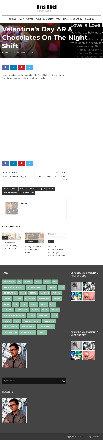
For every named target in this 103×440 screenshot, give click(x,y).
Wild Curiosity (45, 19)
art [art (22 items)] (54, 282)
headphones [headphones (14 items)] (44, 299)
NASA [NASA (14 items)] (52, 304)
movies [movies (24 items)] (33, 304)
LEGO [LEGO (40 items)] (24, 304)
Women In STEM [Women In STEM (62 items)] (10, 332)
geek (43, 188)
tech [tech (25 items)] (55, 315)
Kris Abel (8, 52)
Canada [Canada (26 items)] (52, 287)
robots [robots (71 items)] (55, 310)
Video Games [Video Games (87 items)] (49, 321)
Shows (12, 19)
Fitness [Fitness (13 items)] (7, 299)
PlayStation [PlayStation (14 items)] (21, 310)
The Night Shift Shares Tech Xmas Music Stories (34, 249)
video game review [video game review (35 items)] (31, 321)
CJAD (5, 238)
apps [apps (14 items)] (47, 282)
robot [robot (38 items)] (45, 310)
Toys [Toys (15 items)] (17, 321)
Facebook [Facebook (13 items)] (45, 293)
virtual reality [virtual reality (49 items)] (10, 327)
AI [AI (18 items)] (19, 282)
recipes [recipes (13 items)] (35, 310)
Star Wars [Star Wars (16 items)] (43, 315)
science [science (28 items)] (32, 315)
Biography (76, 19)
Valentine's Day (28, 193)
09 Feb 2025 (21, 52)
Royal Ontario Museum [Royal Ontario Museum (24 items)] (14, 315)
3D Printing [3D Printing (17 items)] (9, 282)
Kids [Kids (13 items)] (16, 304)
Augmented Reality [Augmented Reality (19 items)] (36, 287)
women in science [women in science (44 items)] (45, 327)
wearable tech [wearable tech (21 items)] (28, 327)
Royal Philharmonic (11, 193)
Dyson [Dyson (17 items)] (23, 293)
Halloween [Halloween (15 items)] (30, 299)
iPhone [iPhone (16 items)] (7, 304)
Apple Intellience (10, 188)
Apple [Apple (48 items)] (38, 282)
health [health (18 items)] (57, 299)
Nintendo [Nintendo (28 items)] (8, 310)
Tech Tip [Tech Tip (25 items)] (7, 321)
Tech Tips (62, 19)
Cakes (22, 188)
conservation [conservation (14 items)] (10, 293)
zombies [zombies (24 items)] (41, 332)
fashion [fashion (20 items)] (56, 293)
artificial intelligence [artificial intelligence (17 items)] (13, 287)
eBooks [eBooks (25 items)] (33, 293)
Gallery (89, 19)
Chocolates (33, 188)
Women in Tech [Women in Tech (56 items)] (27, 332)
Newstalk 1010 (31, 241)
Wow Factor (26, 19)
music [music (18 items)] (43, 304)
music (51, 188)
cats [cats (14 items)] (62, 287)
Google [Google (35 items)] (17, 299)
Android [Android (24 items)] (28, 282)
